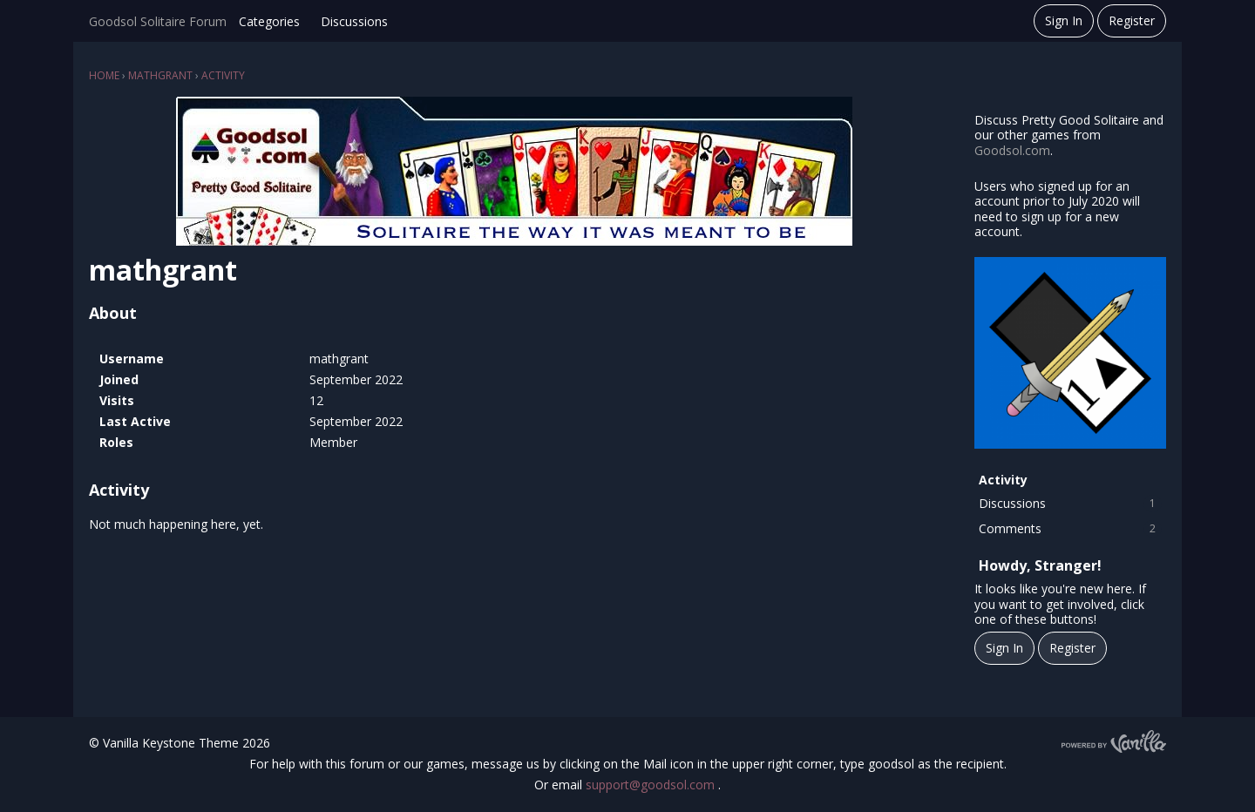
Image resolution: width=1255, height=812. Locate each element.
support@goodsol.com (652, 784)
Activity (1003, 479)
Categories (269, 21)
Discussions (354, 21)
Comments (1070, 529)
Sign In (1063, 20)
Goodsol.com (1012, 150)
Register (1132, 20)
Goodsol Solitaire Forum (158, 21)
